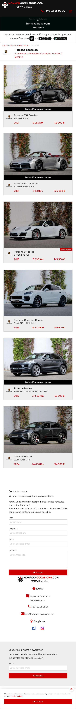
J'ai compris (38, 701)
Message (38, 558)
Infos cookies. (18, 696)
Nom (38, 520)
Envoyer (38, 572)
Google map (40, 621)
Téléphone (38, 531)
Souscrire (38, 675)
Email (38, 542)
